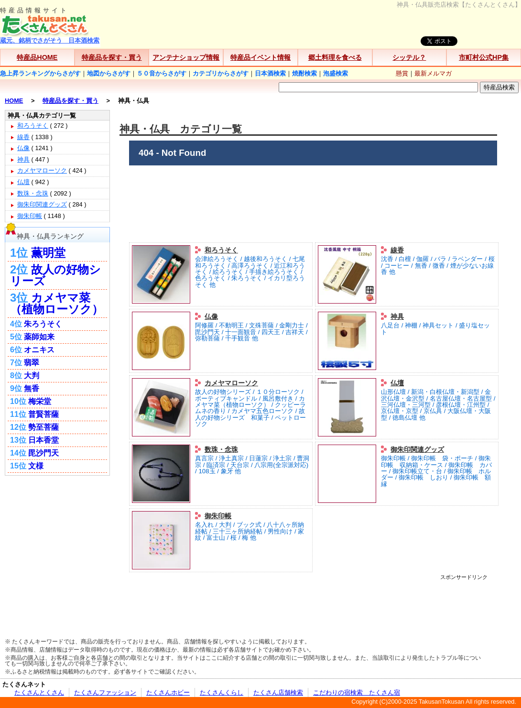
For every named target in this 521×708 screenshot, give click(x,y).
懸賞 (402, 73)
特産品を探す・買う (112, 57)
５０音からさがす (161, 73)
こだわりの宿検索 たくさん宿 (356, 692)
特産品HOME (37, 57)
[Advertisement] (313, 601)
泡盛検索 (335, 73)
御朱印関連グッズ (417, 449)
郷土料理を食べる (335, 57)
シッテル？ (409, 57)
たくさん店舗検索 (278, 692)
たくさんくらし (221, 692)
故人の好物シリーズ (55, 275)
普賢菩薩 (43, 414)
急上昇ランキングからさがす (40, 73)
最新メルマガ (433, 73)
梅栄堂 (39, 401)
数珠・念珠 (221, 449)
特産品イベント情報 (260, 57)
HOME (14, 100)
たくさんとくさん (39, 692)
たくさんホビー (168, 692)
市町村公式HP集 (484, 57)
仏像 (211, 316)
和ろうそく (221, 250)
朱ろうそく (43, 324)
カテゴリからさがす (221, 73)
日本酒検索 (270, 73)
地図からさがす (108, 73)
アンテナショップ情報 (185, 57)
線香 (397, 250)
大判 (31, 375)
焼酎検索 (304, 73)
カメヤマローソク (231, 383)
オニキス (39, 350)
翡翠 (31, 363)
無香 (31, 388)
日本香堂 (43, 440)
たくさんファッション (105, 692)
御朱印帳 (218, 516)
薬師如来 (39, 337)
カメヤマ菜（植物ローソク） (56, 303)
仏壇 (397, 383)
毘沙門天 (43, 453)
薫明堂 (48, 252)
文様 (35, 466)
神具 (397, 316)
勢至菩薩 (43, 427)
